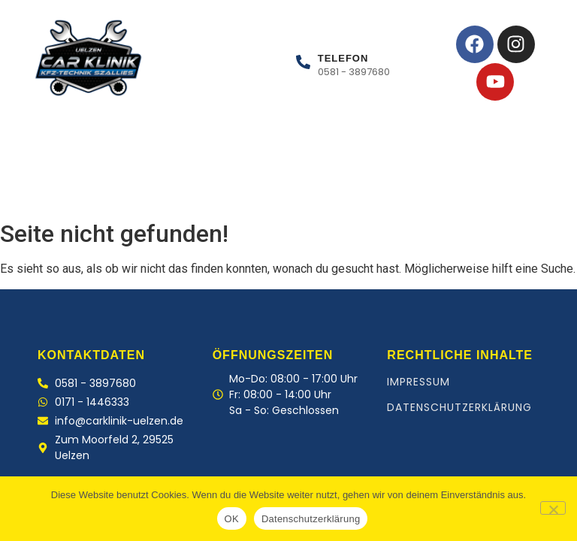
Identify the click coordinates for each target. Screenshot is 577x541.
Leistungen (126, 188)
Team (202, 188)
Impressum (418, 381)
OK (232, 518)
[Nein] (553, 508)
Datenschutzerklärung (459, 407)
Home (45, 188)
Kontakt (273, 188)
